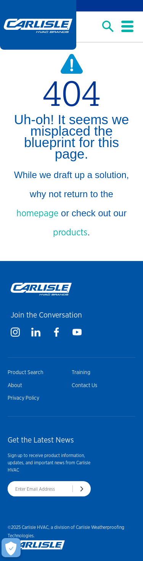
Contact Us (84, 385)
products (70, 232)
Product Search (25, 372)
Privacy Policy (23, 398)
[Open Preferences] (11, 547)
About (15, 385)
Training (81, 372)
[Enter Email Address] (40, 488)
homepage (37, 213)
